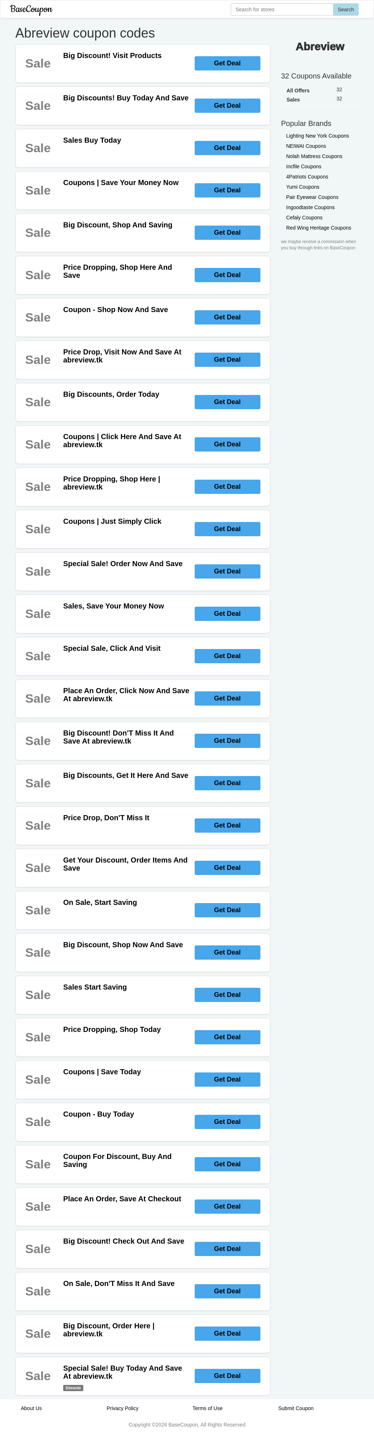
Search (346, 9)
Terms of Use (207, 1408)
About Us (31, 1408)
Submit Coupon (296, 1408)
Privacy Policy (122, 1408)
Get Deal (227, 63)
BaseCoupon (31, 9)
